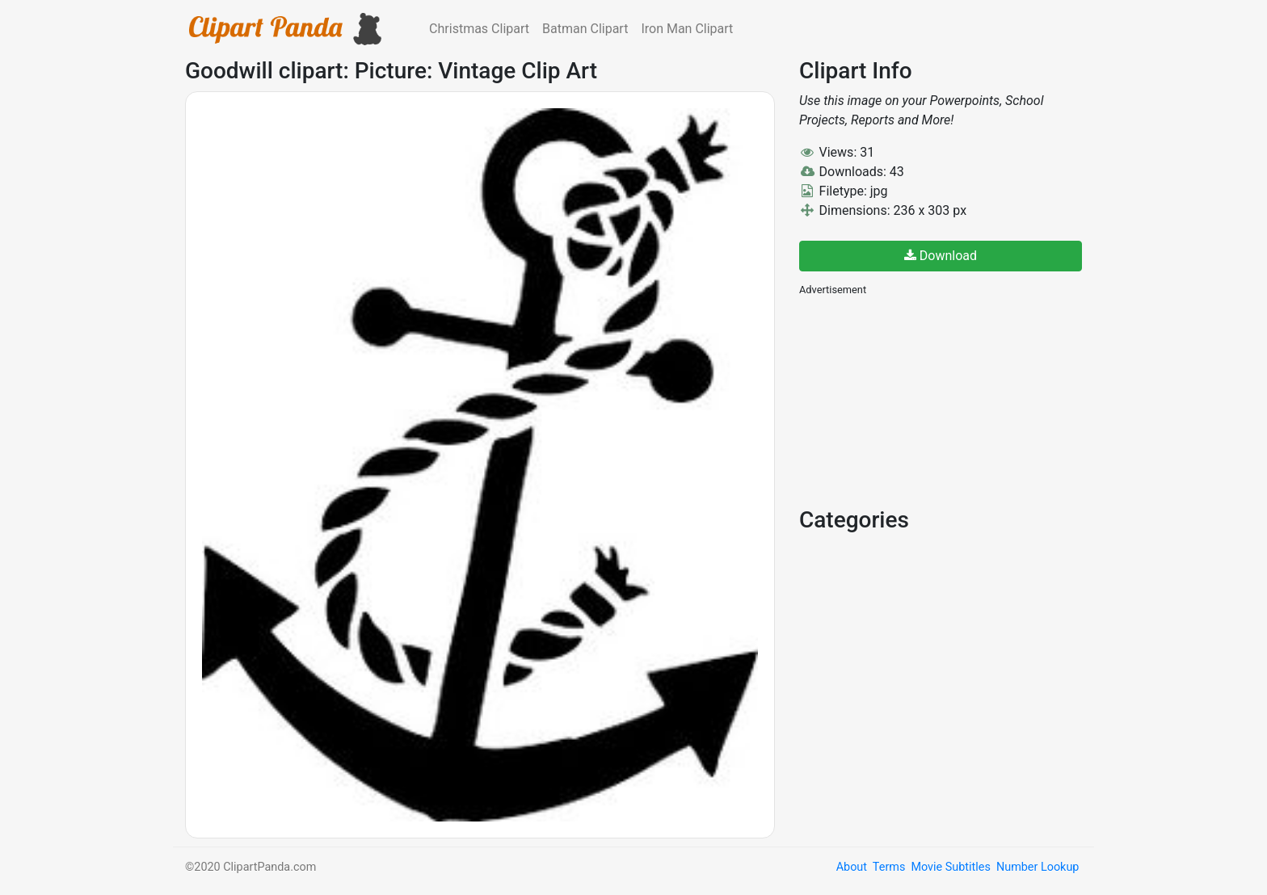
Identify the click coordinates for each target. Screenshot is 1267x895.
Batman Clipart (585, 28)
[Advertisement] (920, 400)
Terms (889, 867)
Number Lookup (1037, 867)
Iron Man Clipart (687, 28)
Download (940, 255)
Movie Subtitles (950, 867)
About (851, 867)
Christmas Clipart (479, 28)
